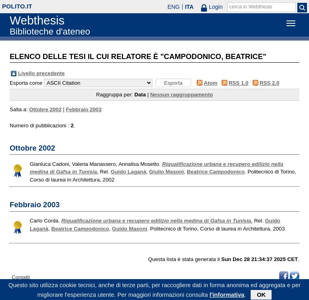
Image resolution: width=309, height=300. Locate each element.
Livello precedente (41, 73)
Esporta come (26, 83)
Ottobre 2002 (45, 109)
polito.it (17, 6)
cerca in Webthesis (250, 7)
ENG (173, 7)
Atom (211, 83)
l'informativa (227, 295)
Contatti (21, 277)
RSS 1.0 (238, 83)
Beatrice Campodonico (216, 172)
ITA (189, 7)
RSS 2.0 (269, 83)
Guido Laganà (128, 172)
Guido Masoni (129, 229)
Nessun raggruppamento (181, 95)
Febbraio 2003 (84, 109)
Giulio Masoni (166, 172)
